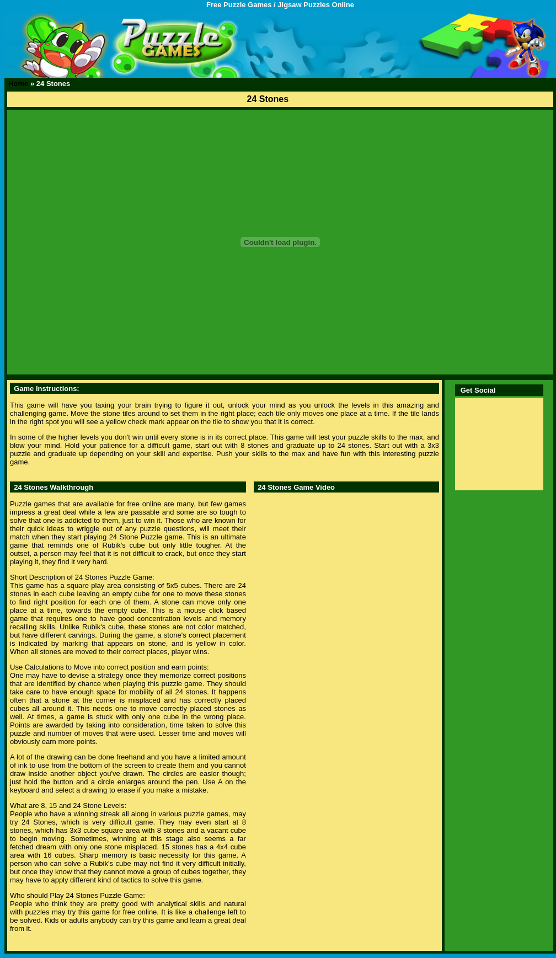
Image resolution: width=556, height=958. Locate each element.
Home (18, 83)
